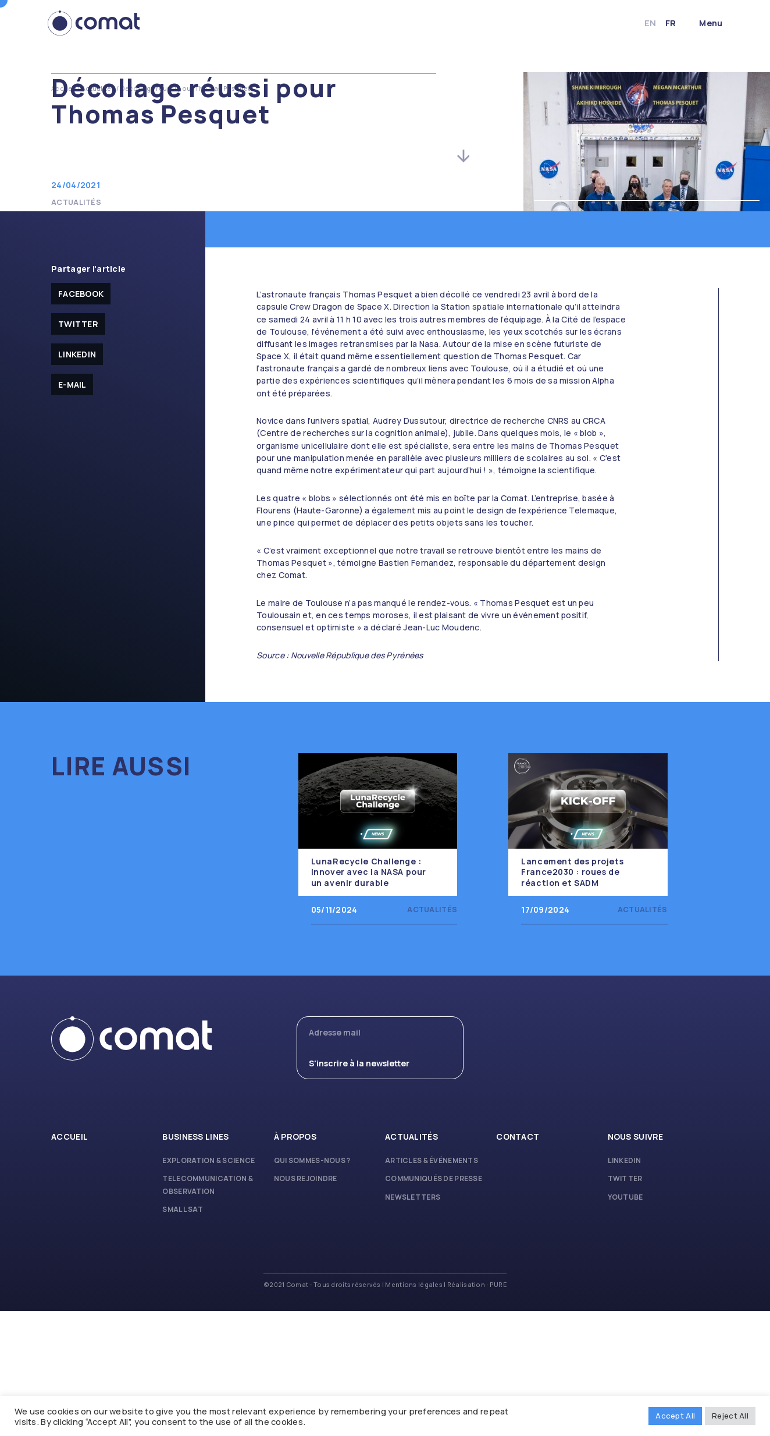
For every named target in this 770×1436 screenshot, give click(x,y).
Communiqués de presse (433, 1304)
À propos (295, 1261)
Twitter (78, 449)
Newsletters (412, 1322)
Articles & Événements (431, 1285)
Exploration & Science (208, 1285)
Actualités (98, 88)
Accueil (63, 88)
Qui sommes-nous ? (312, 1285)
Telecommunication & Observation (207, 1310)
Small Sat (182, 1334)
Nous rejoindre (305, 1304)
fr (666, 23)
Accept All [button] (675, 1415)
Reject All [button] (730, 1415)
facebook (81, 418)
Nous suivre (636, 1261)
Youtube (625, 1322)
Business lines (195, 1261)
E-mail (72, 509)
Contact (517, 1261)
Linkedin (77, 479)
